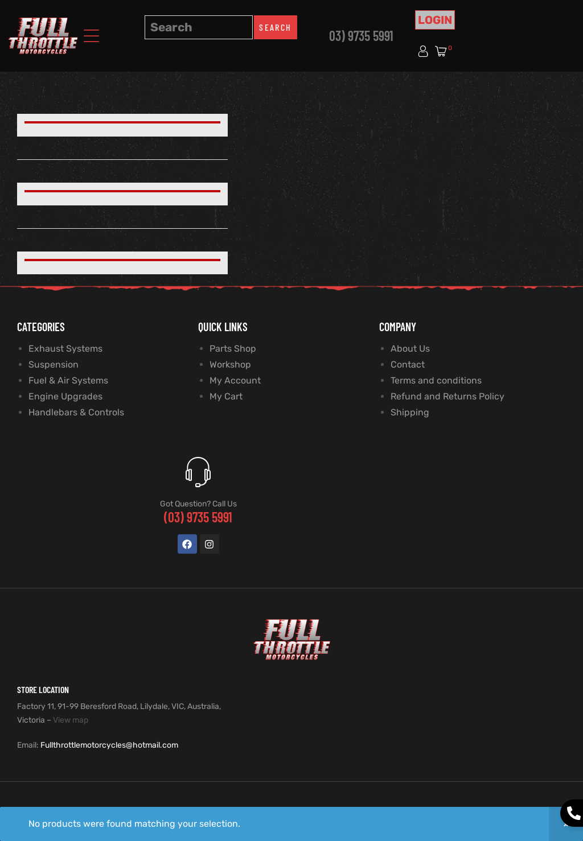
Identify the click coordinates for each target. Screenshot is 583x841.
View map (70, 720)
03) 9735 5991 (361, 35)
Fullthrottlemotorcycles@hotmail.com (109, 745)
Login (435, 20)
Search (275, 27)
